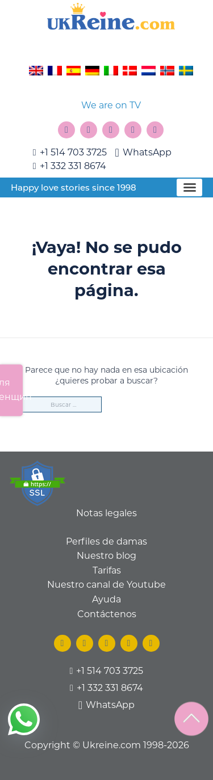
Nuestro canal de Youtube (106, 584)
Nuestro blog (106, 555)
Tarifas (107, 570)
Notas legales (106, 513)
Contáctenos (106, 614)
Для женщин (11, 390)
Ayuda (106, 599)
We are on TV (111, 105)
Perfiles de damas (106, 541)
